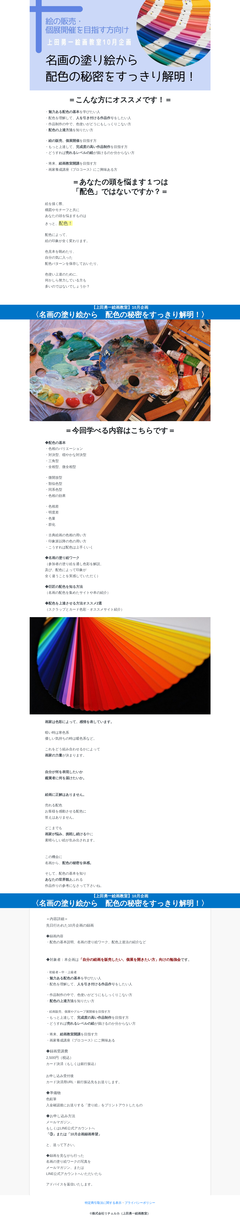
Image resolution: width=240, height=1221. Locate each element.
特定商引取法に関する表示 (103, 1202)
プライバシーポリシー (140, 1202)
